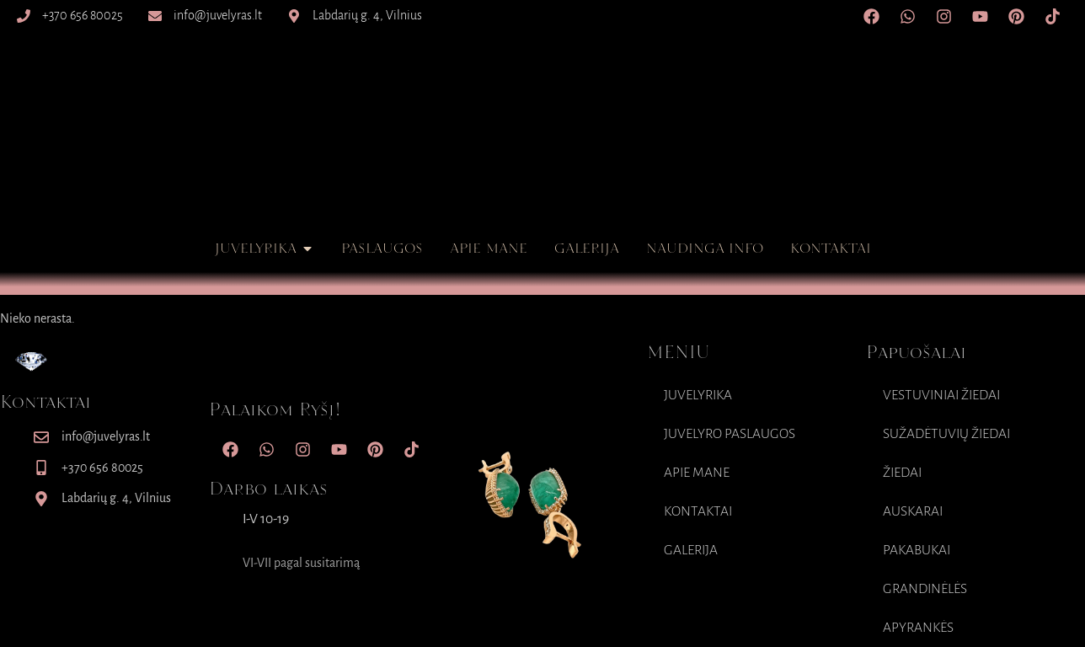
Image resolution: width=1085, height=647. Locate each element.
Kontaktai (698, 511)
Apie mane (697, 472)
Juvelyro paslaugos (729, 433)
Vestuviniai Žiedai (941, 395)
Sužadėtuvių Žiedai (946, 433)
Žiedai (902, 472)
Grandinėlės (925, 588)
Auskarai (913, 511)
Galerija (691, 550)
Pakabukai (916, 550)
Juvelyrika (698, 395)
